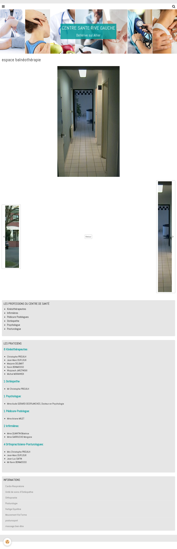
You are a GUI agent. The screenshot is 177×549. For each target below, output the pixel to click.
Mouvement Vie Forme (16, 514)
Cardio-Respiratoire (14, 486)
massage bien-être (14, 526)
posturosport (11, 520)
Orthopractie (11, 497)
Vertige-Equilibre (13, 509)
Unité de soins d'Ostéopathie (19, 491)
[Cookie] (7, 542)
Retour (88, 236)
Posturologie (11, 503)
